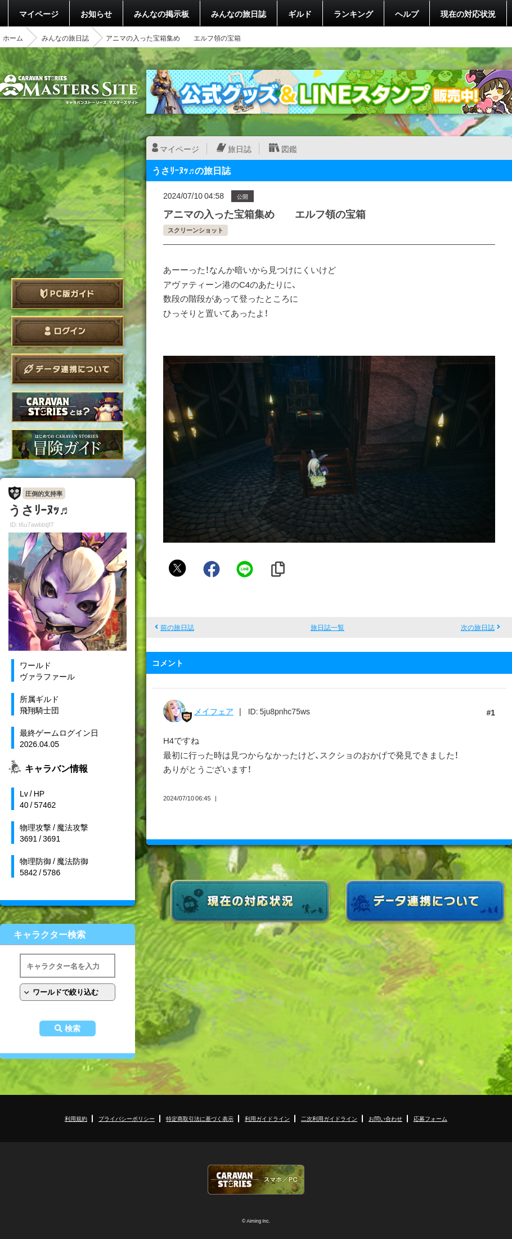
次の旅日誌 (478, 627)
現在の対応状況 (468, 13)
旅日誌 (239, 148)
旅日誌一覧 (327, 627)
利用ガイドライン (267, 1118)
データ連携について (67, 369)
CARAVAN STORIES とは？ (67, 406)
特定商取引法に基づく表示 (199, 1118)
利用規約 (76, 1118)
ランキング (353, 13)
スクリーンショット (195, 230)
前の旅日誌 (177, 627)
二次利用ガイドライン (329, 1118)
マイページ (39, 13)
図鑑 (289, 148)
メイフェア (213, 711)
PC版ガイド (67, 293)
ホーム (13, 38)
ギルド (300, 13)
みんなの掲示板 (161, 13)
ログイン (67, 331)
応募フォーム (430, 1118)
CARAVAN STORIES (256, 1180)
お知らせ (96, 13)
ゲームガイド (67, 444)
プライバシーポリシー (126, 1118)
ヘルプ (407, 13)
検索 (72, 1028)
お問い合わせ (385, 1118)
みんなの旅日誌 (238, 13)
